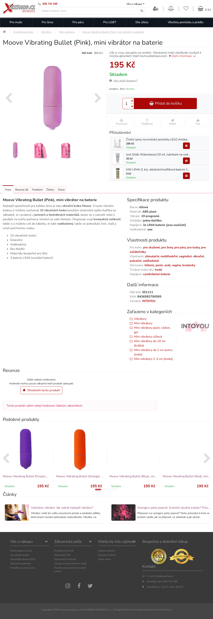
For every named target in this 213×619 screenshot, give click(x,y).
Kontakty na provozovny (22, 567)
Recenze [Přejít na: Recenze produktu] (21, 189)
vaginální (185, 256)
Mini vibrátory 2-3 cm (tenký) (153, 359)
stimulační (152, 256)
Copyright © (47, 609)
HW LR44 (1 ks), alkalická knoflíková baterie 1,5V (159, 170)
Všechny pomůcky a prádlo (185, 22)
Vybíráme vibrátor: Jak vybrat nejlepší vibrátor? (62, 508)
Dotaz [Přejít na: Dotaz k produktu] (61, 189)
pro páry (180, 247)
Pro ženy (47, 22)
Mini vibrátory (143, 323)
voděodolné (151, 261)
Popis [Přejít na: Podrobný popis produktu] (8, 189)
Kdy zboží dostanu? (123, 81)
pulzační (135, 261)
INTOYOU (149, 301)
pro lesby (193, 247)
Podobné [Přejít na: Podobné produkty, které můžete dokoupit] (37, 189)
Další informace (184, 56)
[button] (98, 489)
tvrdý (158, 270)
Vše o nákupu (134, 4)
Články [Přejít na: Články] (50, 189)
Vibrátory (140, 319)
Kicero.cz (167, 609)
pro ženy (167, 247)
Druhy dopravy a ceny (21, 550)
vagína (176, 265)
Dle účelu (142, 22)
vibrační (198, 256)
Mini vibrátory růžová (148, 337)
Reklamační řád (62, 554)
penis (159, 265)
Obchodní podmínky (20, 563)
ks (132, 103)
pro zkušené (151, 247)
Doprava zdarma (106, 550)
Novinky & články (107, 554)
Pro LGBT (109, 22)
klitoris (149, 265)
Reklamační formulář (65, 559)
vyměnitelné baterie (156, 274)
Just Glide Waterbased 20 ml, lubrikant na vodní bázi (161, 154)
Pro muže (16, 22)
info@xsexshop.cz (164, 576)
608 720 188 (49, 4)
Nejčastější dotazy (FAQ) (23, 559)
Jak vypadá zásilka (19, 554)
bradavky (188, 265)
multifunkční (169, 256)
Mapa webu (104, 559)
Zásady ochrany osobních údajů (70, 563)
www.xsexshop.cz (69, 609)
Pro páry (78, 22)
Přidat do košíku (165, 103)
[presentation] (8, 98)
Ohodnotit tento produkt (41, 390)
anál (167, 265)
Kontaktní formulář (64, 550)
